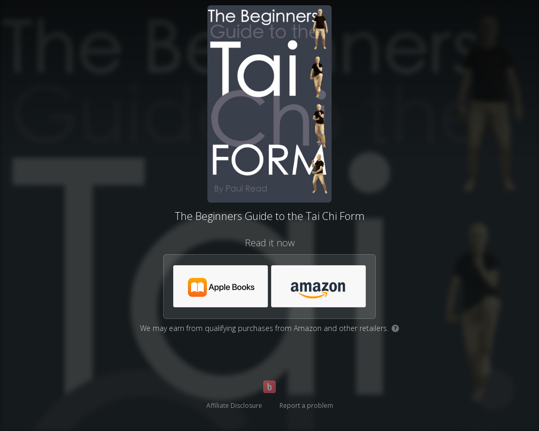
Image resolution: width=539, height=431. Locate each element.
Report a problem (306, 405)
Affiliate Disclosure (234, 405)
